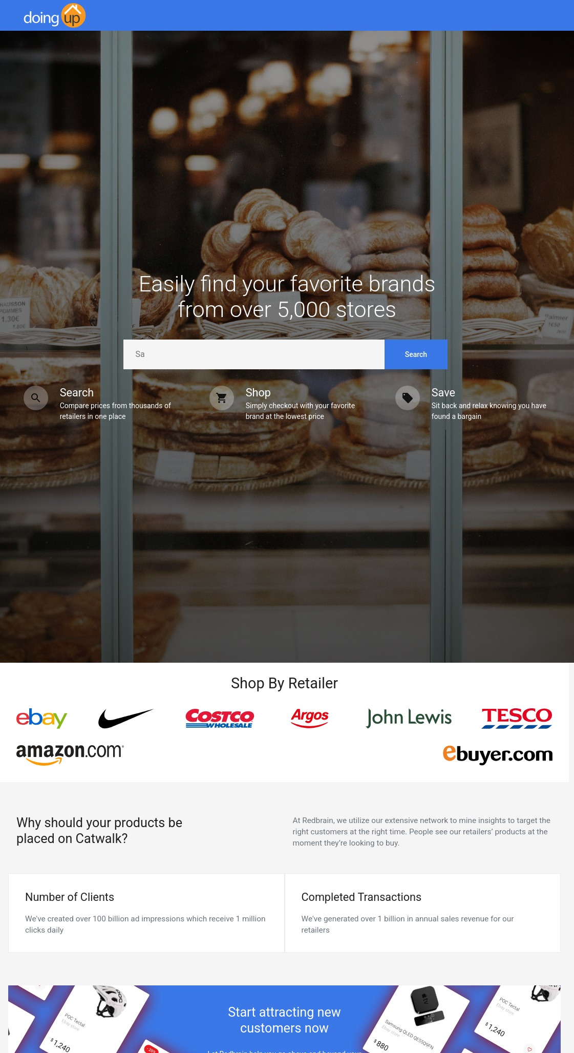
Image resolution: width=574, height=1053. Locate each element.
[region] (284, 737)
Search (416, 354)
